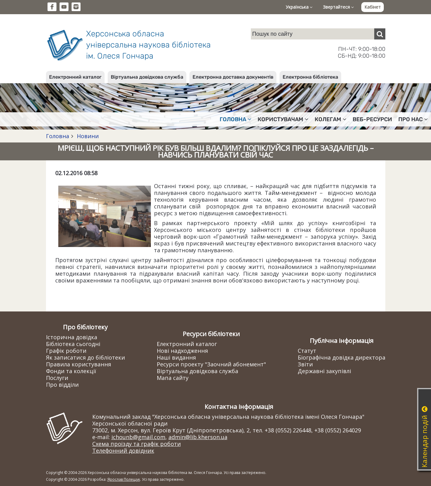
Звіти (305, 364)
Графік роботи (66, 350)
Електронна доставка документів (233, 77)
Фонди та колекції (71, 371)
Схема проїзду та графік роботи (136, 443)
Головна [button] (235, 119)
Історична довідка (71, 337)
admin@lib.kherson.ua (197, 437)
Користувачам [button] (283, 119)
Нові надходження (182, 350)
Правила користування (78, 364)
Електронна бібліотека (310, 77)
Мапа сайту (173, 377)
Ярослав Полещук (123, 479)
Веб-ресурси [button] (372, 119)
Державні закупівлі (324, 371)
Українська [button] (299, 7)
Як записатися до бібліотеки (85, 357)
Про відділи (62, 384)
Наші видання (176, 357)
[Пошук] (379, 33)
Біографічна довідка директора (341, 357)
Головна (57, 136)
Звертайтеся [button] (338, 7)
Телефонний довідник (123, 450)
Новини (87, 136)
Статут (307, 350)
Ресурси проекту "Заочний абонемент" (211, 364)
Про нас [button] (413, 119)
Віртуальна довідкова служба (147, 77)
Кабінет (372, 7)
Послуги (57, 377)
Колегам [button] (330, 119)
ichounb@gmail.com (138, 437)
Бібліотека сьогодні (73, 344)
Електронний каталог (75, 77)
